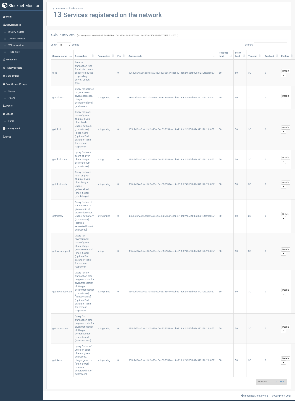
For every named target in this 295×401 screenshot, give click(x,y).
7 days (11, 98)
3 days (11, 91)
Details (285, 71)
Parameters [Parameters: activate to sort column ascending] (103, 56)
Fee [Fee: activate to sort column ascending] (119, 56)
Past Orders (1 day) (15, 84)
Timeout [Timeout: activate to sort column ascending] (252, 56)
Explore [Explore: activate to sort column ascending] (285, 56)
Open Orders (11, 76)
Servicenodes (12, 24)
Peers (8, 105)
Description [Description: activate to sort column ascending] (81, 56)
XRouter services (16, 38)
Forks (11, 121)
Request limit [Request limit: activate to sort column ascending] (223, 54)
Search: (266, 45)
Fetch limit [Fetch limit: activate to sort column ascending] (238, 54)
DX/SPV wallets (16, 32)
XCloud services (16, 45)
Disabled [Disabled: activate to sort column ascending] (269, 56)
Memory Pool (11, 128)
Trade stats (13, 52)
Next (282, 381)
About (7, 136)
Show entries (65, 45)
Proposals (10, 59)
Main (7, 16)
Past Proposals (12, 67)
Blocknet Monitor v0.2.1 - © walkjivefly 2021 (268, 395)
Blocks (8, 113)
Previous (262, 381)
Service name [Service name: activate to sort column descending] (59, 56)
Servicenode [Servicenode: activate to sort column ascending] (135, 56)
